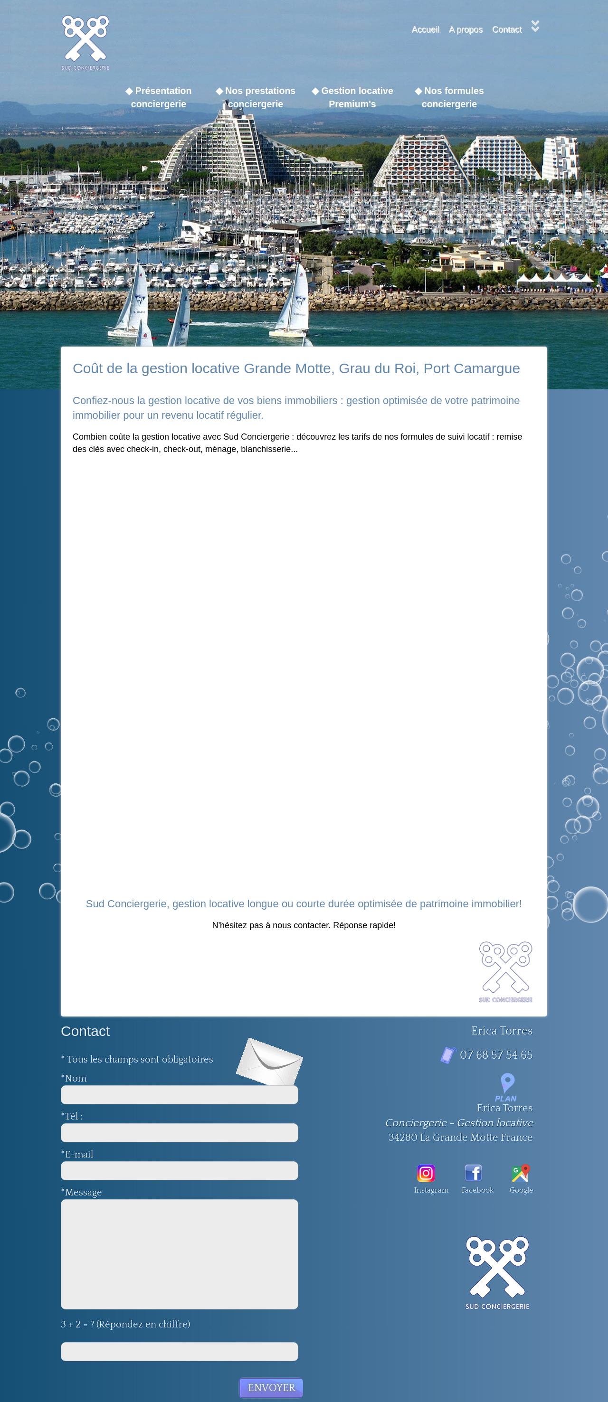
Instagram (426, 1179)
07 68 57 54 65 (496, 1055)
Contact (507, 29)
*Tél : (83, 1116)
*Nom (73, 1078)
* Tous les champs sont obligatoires (137, 1059)
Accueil (425, 29)
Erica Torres (505, 1108)
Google (521, 1179)
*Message (81, 1192)
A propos (466, 29)
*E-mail (77, 1154)
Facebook (473, 1179)
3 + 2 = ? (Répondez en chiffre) (125, 1324)
